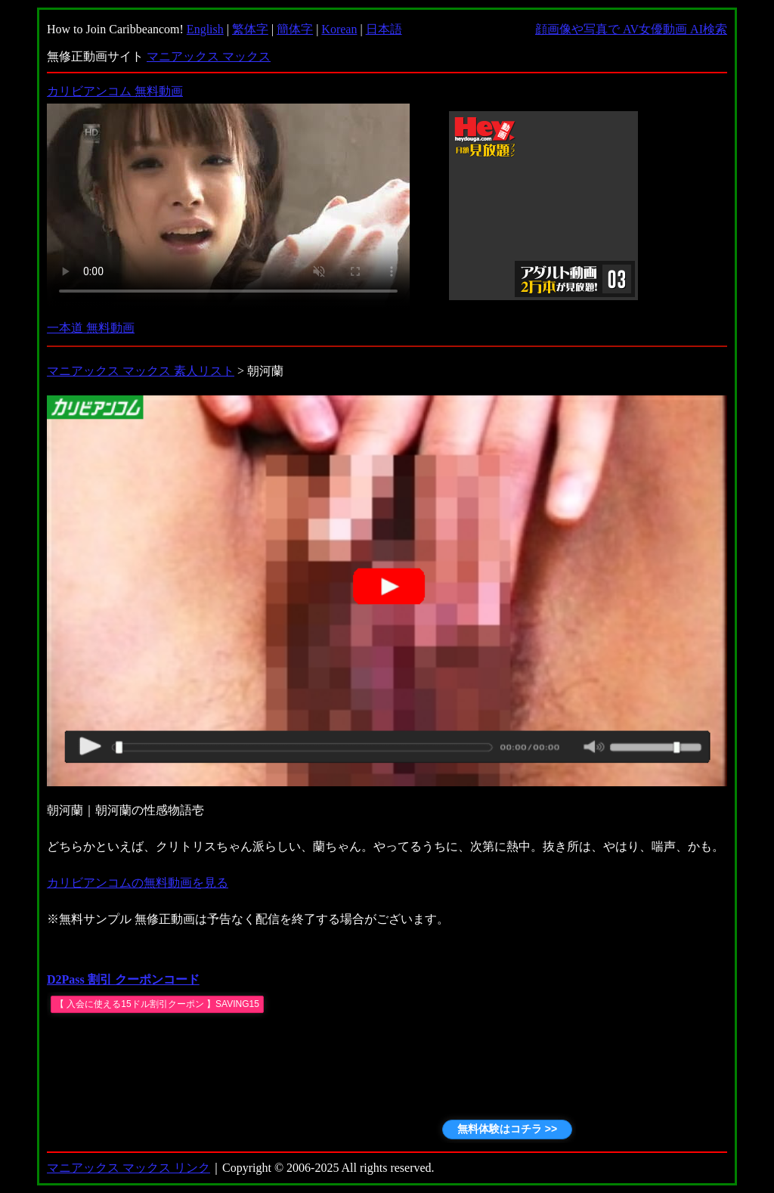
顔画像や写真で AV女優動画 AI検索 (631, 29)
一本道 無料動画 (91, 327)
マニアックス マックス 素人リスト (140, 370)
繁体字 (250, 29)
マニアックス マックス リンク (128, 1167)
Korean (339, 29)
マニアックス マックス (209, 56)
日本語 (384, 29)
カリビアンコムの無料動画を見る (137, 882)
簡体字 (295, 29)
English (205, 29)
